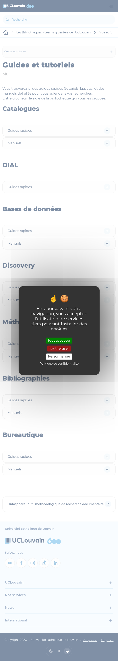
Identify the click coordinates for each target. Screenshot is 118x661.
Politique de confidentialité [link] (59, 363)
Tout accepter (59, 340)
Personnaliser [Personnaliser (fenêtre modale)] (59, 357)
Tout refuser (59, 349)
